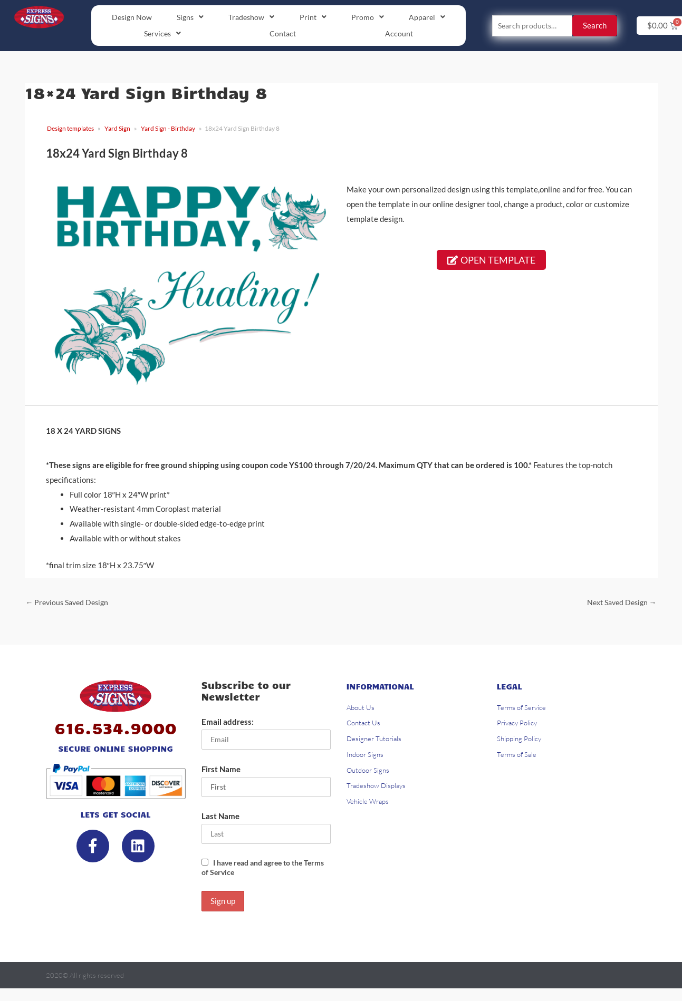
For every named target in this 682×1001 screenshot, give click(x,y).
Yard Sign (117, 130)
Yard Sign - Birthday (168, 130)
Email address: (227, 724)
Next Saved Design (619, 604)
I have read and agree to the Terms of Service (257, 872)
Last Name (220, 820)
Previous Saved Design (70, 604)
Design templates (70, 130)
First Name (221, 773)
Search (595, 26)
